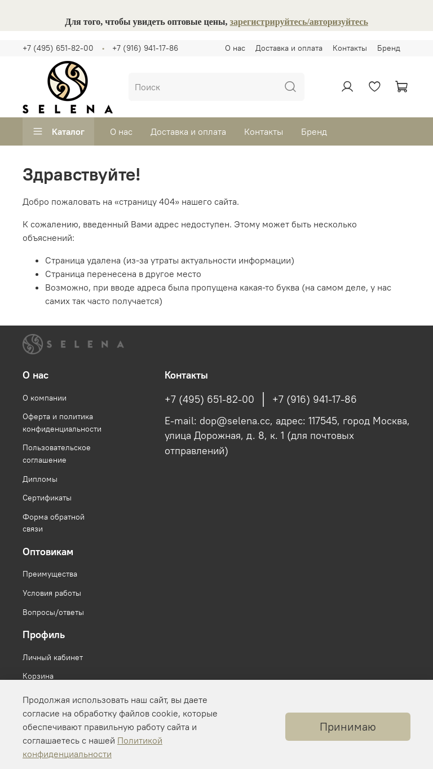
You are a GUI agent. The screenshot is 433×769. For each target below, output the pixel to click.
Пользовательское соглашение (57, 453)
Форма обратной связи (54, 523)
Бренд (388, 48)
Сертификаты (47, 498)
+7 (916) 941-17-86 (145, 48)
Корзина (38, 676)
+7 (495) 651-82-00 (58, 48)
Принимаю (348, 726)
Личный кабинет (53, 657)
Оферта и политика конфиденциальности (62, 422)
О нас (235, 48)
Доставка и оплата (288, 48)
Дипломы (40, 479)
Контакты (350, 48)
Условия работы (52, 593)
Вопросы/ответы (53, 612)
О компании (45, 398)
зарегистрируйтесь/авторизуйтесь (299, 22)
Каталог (58, 131)
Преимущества (50, 574)
